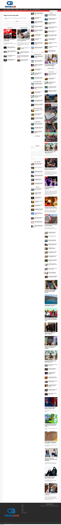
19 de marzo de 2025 (37, 111)
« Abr (31, 156)
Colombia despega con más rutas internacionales (52, 39)
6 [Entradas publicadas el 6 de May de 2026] (35, 151)
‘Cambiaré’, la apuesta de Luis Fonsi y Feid (51, 494)
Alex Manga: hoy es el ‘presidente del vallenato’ (38, 179)
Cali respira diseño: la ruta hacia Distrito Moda (38, 35)
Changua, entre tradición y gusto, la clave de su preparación (38, 74)
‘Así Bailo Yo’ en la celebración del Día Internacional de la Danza (39, 31)
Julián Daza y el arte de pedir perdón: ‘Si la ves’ (52, 393)
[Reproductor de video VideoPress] (37, 140)
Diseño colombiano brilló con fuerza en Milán (11, 55)
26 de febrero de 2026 (47, 170)
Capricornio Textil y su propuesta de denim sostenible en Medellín (51, 459)
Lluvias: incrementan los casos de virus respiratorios (23, 40)
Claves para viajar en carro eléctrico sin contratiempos (39, 123)
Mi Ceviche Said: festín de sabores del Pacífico (38, 114)
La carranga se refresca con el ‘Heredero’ (25, 48)
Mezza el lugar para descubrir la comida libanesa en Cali (39, 183)
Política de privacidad (36, 9)
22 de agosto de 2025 (51, 44)
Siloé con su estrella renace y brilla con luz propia (52, 31)
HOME (4, 9)
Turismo (17, 9)
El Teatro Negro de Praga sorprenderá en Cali (38, 197)
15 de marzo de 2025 (20, 41)
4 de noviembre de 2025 (51, 40)
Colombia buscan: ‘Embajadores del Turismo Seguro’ (52, 27)
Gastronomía (26, 9)
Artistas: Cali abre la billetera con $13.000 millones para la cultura (51, 425)
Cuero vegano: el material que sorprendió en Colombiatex (51, 442)
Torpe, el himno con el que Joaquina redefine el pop (50, 408)
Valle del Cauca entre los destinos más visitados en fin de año (39, 213)
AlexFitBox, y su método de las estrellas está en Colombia (39, 104)
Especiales (8, 9)
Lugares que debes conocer (37, 108)
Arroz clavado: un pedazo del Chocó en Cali (39, 110)
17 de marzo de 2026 (51, 261)
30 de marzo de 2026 (37, 176)
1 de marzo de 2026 (37, 133)
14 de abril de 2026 (51, 84)
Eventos (12, 9)
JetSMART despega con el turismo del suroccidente (52, 51)
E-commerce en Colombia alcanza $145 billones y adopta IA (51, 120)
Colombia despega (37, 121)
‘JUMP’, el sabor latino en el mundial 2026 (9, 40)
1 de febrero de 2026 (47, 409)
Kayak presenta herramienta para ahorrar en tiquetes (39, 26)
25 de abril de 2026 (37, 23)
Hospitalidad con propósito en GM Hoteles (52, 43)
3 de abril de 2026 (51, 233)
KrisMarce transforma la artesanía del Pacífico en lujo (11, 47)
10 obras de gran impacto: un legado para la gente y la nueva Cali (11, 51)
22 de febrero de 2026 (51, 28)
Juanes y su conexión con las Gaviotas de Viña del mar (50, 169)
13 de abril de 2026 (51, 88)
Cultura (21, 9)
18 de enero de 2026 (47, 495)
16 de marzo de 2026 (48, 121)
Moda (30, 9)
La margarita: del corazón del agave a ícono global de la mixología (52, 385)
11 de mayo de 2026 (6, 41)
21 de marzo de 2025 (37, 190)
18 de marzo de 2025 (37, 119)
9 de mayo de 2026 (10, 48)
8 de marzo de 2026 (48, 140)
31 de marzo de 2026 (51, 241)
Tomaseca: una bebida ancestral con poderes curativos (38, 193)
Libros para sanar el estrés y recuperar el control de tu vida (51, 207)
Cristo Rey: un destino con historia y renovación (38, 189)
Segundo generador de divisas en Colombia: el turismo (39, 127)
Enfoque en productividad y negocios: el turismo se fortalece (38, 132)
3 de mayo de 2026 (37, 15)
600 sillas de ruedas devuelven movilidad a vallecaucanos (39, 175)
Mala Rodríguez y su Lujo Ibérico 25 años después (50, 477)
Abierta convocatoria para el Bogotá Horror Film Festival (25, 52)
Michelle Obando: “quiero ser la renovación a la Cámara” (52, 389)
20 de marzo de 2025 (37, 198)
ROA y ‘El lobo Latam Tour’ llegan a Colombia (50, 333)
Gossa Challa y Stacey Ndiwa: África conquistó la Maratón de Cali (39, 14)
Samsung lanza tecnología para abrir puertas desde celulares (51, 129)
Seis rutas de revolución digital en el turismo (52, 47)
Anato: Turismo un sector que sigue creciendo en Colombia (52, 35)
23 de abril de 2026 (37, 32)
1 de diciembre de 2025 (51, 32)
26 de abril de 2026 (37, 40)
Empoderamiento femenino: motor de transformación (25, 56)
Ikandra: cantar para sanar (38, 167)
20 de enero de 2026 (47, 461)
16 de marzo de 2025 (24, 53)
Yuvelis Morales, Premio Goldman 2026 (38, 18)
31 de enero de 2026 (47, 427)
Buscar (32, 51)
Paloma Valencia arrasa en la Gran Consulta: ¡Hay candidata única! (50, 138)
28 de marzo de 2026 (37, 180)
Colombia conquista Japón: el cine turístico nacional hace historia (39, 22)
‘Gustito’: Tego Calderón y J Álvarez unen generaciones (52, 272)
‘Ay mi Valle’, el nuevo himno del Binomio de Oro (50, 152)
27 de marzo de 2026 (37, 184)
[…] (53, 174)
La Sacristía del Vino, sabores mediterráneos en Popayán (39, 118)
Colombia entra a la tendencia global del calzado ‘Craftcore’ (52, 260)
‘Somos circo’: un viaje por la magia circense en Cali (25, 60)
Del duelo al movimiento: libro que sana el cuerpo (52, 268)
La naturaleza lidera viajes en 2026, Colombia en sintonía (39, 78)
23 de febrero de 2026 (51, 374)
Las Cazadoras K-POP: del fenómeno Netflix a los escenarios (50, 187)
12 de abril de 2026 (37, 105)
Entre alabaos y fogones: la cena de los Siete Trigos (38, 163)
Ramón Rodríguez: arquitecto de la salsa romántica (11, 59)
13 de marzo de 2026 (51, 277)
